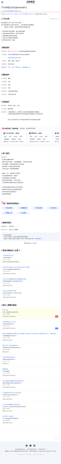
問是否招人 (54, 208)
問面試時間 (39, 208)
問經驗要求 (24, 208)
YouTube (34, 446)
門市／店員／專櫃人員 (14, 67)
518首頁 (8, 14)
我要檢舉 (34, 243)
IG (27, 446)
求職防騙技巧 (38, 238)
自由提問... (24, 213)
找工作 (12, 14)
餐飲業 (16, 14)
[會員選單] (59, 2)
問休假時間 (9, 208)
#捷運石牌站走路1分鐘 (14, 57)
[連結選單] (2, 2)
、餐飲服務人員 (25, 67)
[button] (24, 145)
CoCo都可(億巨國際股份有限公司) (26, 14)
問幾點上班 (9, 213)
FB (30, 446)
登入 (13, 229)
